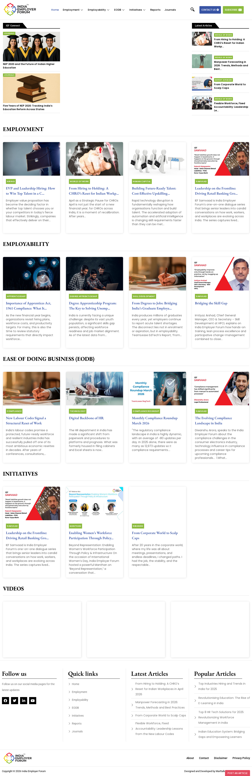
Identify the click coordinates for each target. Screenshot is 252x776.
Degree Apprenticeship (83, 296)
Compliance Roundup (146, 411)
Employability (99, 10)
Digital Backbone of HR (86, 418)
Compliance (14, 411)
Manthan (75, 526)
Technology (77, 411)
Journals (170, 10)
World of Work (223, 35)
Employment (73, 10)
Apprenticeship (16, 296)
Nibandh (138, 526)
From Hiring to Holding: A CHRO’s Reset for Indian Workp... (229, 43)
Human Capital (142, 181)
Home (55, 10)
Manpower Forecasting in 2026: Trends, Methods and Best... (231, 65)
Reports (155, 10)
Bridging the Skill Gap (211, 303)
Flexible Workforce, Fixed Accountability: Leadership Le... (231, 107)
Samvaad (201, 181)
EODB (119, 10)
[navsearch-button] (194, 10)
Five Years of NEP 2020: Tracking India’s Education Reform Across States (27, 107)
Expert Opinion (223, 80)
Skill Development (144, 296)
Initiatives (137, 10)
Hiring (11, 181)
